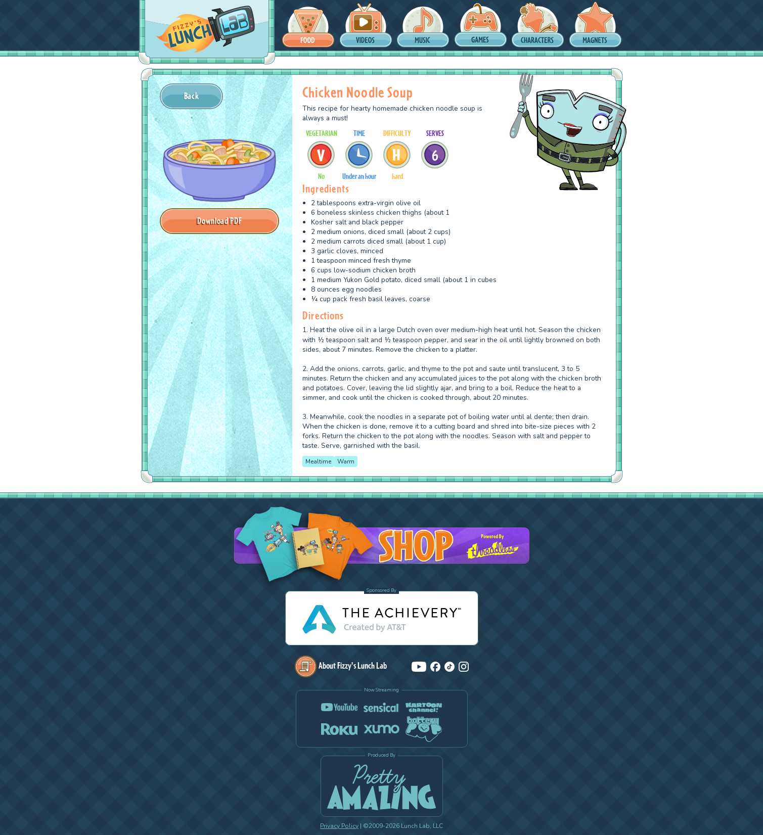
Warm (345, 461)
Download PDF (219, 220)
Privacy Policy (339, 826)
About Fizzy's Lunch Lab (341, 665)
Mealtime (318, 461)
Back (191, 95)
